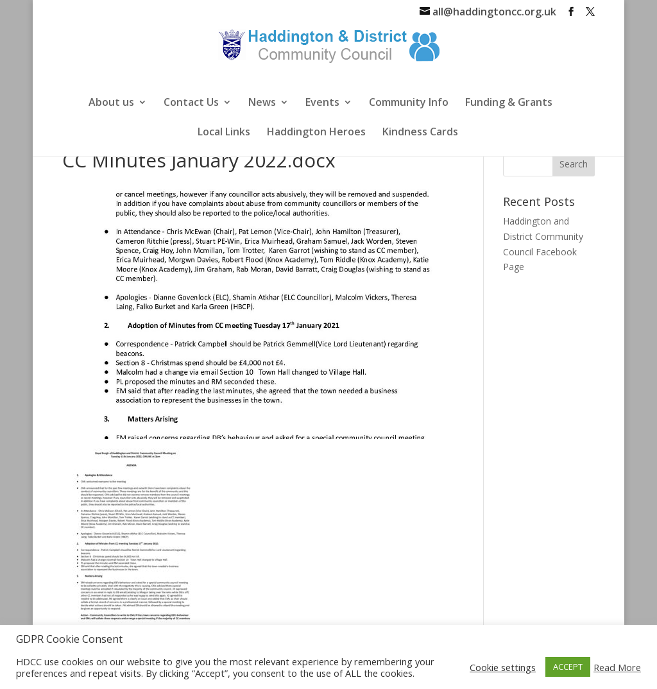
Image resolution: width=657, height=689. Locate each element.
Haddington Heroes (316, 133)
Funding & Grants (508, 103)
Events (322, 103)
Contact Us (191, 103)
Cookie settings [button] (503, 667)
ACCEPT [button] (568, 666)
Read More (617, 667)
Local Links (224, 133)
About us (111, 103)
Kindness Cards (420, 133)
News (262, 103)
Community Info (408, 103)
